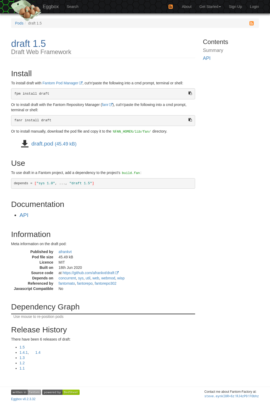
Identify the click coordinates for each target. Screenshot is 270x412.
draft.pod (53, 143)
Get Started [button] (210, 6)
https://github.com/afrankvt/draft (88, 273)
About (187, 6)
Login (254, 6)
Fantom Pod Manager (60, 83)
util (88, 278)
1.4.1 (24, 352)
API (24, 215)
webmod (108, 278)
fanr (105, 105)
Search (72, 6)
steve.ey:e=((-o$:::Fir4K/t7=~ (231, 396)
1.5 (22, 347)
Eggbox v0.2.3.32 (23, 399)
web (95, 278)
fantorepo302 (106, 283)
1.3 (22, 358)
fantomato (67, 283)
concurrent (67, 278)
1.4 (37, 352)
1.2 (22, 363)
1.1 (22, 368)
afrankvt (65, 252)
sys (81, 278)
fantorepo (85, 283)
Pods (19, 23)
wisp (121, 278)
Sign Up (235, 6)
